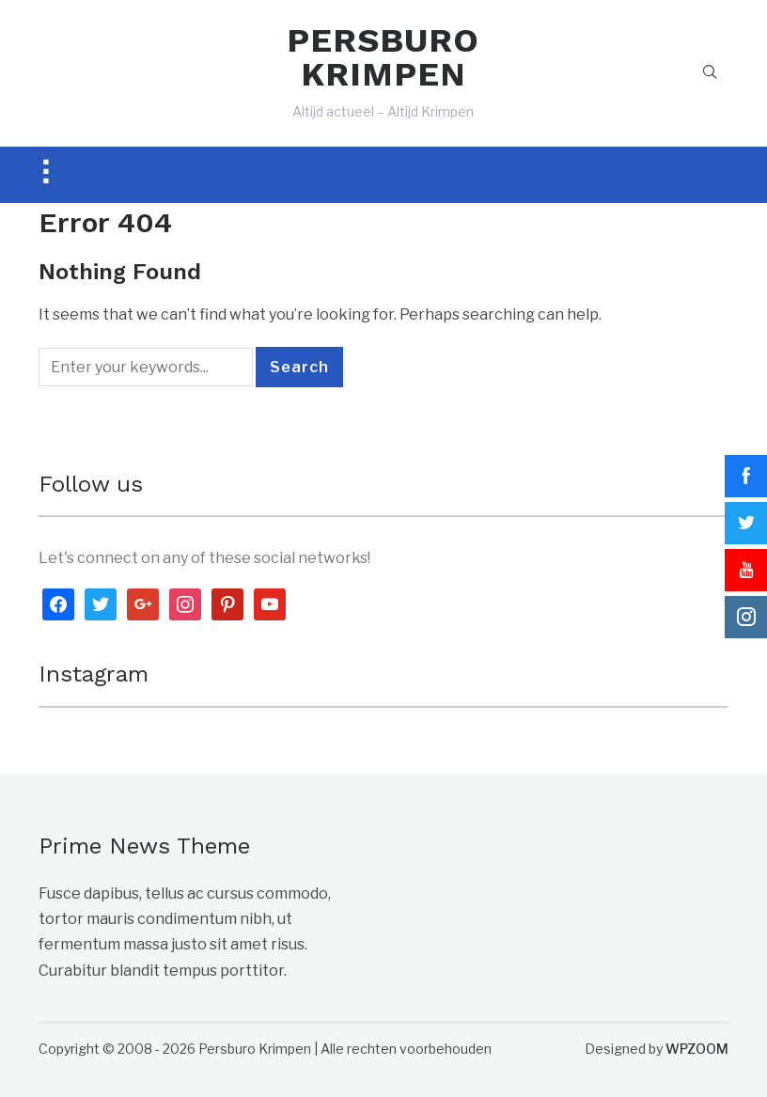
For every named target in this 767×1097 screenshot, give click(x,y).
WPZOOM (696, 1049)
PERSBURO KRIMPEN (383, 57)
